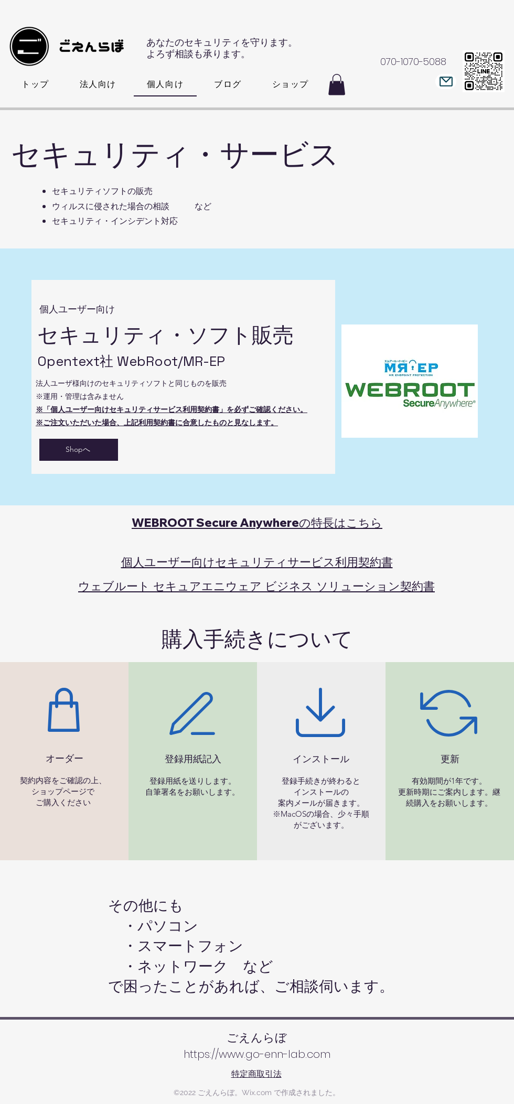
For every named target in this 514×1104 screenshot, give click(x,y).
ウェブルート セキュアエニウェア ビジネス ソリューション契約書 (256, 586)
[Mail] (445, 81)
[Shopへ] (78, 450)
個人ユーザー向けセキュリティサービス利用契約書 (257, 562)
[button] (337, 84)
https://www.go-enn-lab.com (257, 1054)
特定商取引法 (256, 1074)
